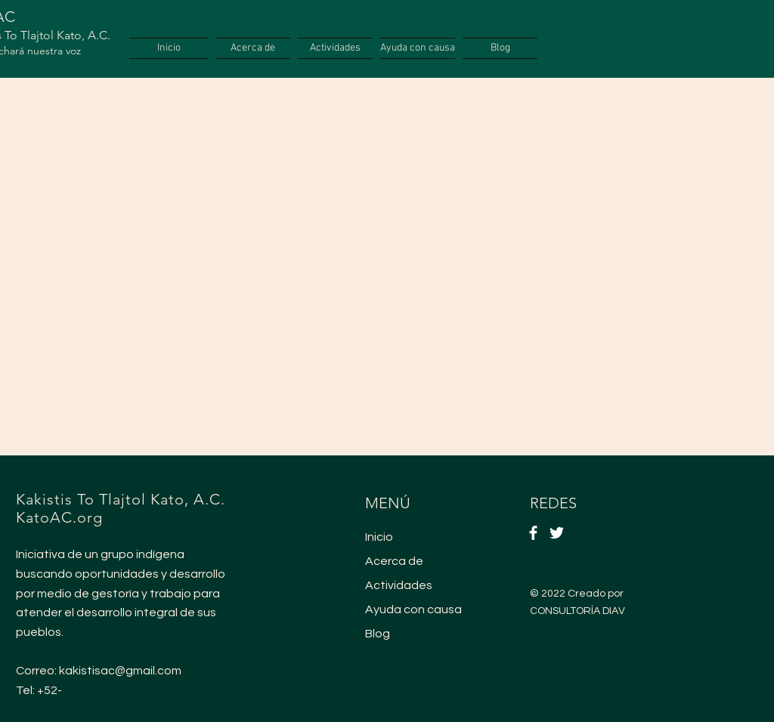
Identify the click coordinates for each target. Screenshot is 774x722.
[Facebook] (533, 532)
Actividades (398, 585)
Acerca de (394, 561)
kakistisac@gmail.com (120, 671)
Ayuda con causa (413, 609)
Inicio (379, 537)
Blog (377, 634)
